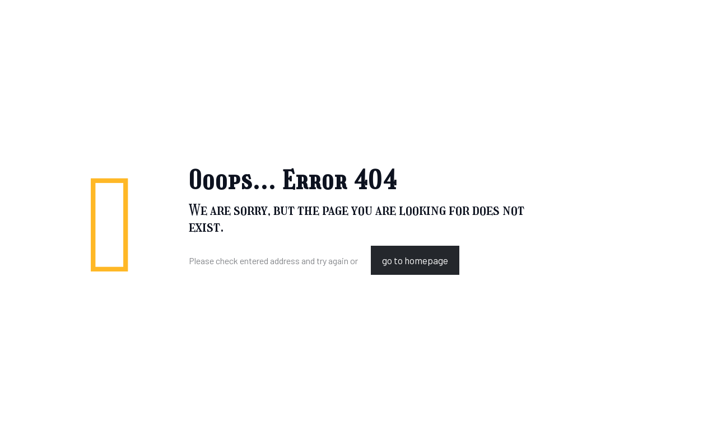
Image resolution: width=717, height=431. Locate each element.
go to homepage (415, 260)
